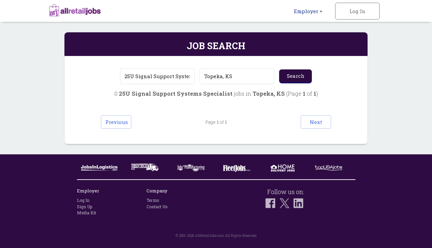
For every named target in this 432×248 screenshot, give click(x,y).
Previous (116, 122)
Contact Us (157, 206)
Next (316, 122)
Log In (357, 11)
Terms (152, 200)
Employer (308, 11)
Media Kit (86, 212)
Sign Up (84, 206)
